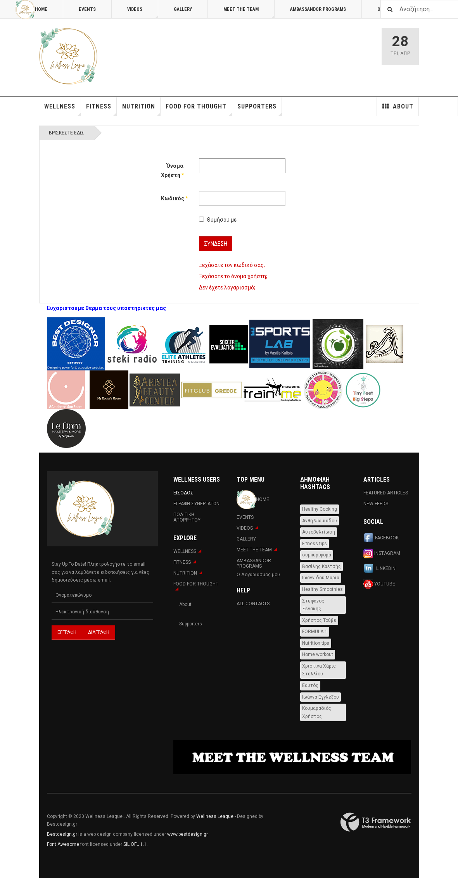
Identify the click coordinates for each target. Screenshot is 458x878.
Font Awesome (63, 844)
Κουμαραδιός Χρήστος (316, 712)
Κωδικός (172, 198)
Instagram (381, 553)
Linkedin (379, 569)
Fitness (101, 109)
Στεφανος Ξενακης (313, 605)
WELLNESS (62, 109)
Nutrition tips (315, 643)
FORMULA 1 (314, 631)
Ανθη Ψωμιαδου (319, 520)
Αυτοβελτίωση (318, 532)
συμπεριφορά (316, 555)
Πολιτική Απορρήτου (186, 517)
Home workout (317, 654)
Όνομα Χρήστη (172, 170)
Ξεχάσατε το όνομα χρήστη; (233, 276)
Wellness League (214, 816)
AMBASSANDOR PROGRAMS (318, 9)
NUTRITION (141, 109)
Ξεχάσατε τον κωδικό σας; (232, 265)
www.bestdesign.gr (187, 834)
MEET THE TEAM (249, 13)
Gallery (183, 9)
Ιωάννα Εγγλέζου (320, 697)
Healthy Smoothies (322, 589)
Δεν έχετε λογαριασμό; (227, 287)
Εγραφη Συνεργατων (196, 503)
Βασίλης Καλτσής (321, 566)
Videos (142, 13)
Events (87, 9)
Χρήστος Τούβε (319, 620)
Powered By (375, 822)
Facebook (381, 538)
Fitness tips (314, 543)
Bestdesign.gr (62, 834)
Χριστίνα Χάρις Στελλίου (319, 670)
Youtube (379, 584)
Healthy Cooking (319, 509)
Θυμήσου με (218, 220)
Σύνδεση (215, 244)
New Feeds (375, 503)
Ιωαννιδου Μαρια (320, 577)
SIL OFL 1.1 (135, 844)
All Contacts (253, 603)
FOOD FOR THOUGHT (199, 109)
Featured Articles (385, 493)
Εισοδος (183, 493)
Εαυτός (310, 685)
